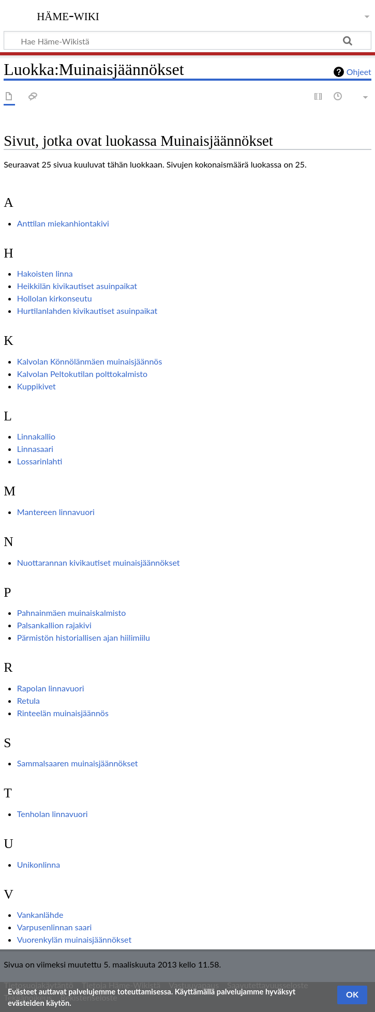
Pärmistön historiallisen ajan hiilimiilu (83, 637)
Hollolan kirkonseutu (54, 298)
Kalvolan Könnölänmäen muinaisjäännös (89, 361)
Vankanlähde (40, 914)
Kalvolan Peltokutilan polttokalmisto (82, 374)
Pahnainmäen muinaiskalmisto (71, 612)
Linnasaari (35, 449)
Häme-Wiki (68, 15)
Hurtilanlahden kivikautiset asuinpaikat (87, 310)
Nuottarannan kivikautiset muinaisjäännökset (98, 562)
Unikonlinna (38, 864)
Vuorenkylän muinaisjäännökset (74, 939)
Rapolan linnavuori (50, 688)
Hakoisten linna (45, 273)
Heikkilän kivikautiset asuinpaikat (77, 286)
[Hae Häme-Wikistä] (187, 40)
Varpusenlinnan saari (54, 927)
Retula (28, 700)
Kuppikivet (36, 386)
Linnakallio (36, 436)
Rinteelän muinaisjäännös (63, 713)
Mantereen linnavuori (56, 512)
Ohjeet (359, 72)
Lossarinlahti (40, 461)
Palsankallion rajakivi (54, 625)
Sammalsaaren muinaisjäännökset (77, 763)
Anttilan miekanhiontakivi (63, 223)
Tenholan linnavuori (52, 814)
